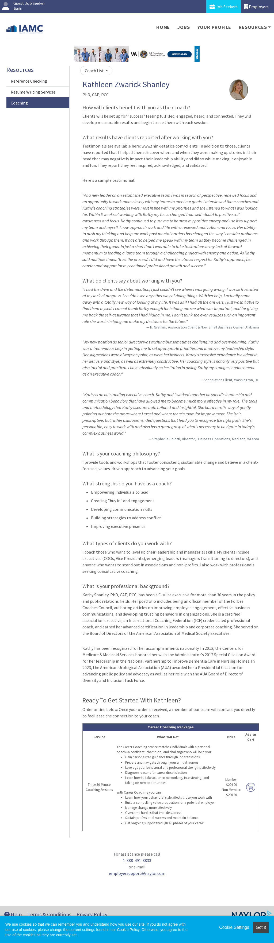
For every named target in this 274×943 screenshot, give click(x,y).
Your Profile (214, 27)
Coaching (19, 103)
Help (13, 914)
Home (163, 27)
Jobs (183, 27)
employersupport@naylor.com (137, 873)
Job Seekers (224, 6)
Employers (256, 6)
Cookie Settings (234, 927)
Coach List (95, 70)
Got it (261, 927)
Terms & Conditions (49, 914)
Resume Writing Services (33, 92)
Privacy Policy (92, 914)
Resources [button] (253, 27)
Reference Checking (29, 81)
